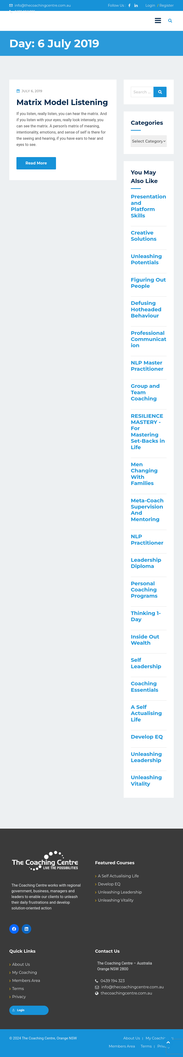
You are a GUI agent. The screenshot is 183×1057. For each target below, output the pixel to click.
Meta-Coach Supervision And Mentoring (147, 510)
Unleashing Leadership (146, 757)
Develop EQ (147, 737)
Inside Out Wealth (145, 640)
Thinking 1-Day (146, 616)
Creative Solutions (144, 236)
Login (150, 5)
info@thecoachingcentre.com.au (43, 5)
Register (166, 5)
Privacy (19, 997)
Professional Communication (148, 339)
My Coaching (24, 972)
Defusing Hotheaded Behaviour (146, 309)
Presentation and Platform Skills (148, 206)
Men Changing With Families (144, 473)
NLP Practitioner (147, 539)
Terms (18, 988)
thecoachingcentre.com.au (126, 993)
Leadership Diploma (146, 563)
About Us (21, 964)
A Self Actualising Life (146, 713)
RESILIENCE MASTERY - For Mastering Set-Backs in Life (148, 432)
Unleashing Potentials (146, 259)
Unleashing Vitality (146, 780)
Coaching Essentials (144, 686)
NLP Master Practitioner (147, 366)
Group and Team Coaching (145, 392)
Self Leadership (146, 663)
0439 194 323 (113, 981)
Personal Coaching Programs (144, 589)
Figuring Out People (148, 283)
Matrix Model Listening (62, 102)
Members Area (26, 980)
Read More (36, 163)
